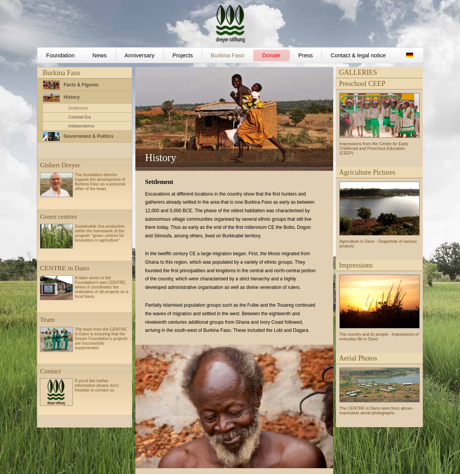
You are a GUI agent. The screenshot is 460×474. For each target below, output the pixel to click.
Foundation (60, 55)
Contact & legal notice (358, 55)
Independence (81, 126)
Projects (182, 55)
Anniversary (139, 55)
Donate (271, 55)
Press (305, 55)
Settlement (78, 108)
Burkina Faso (227, 55)
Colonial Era (79, 117)
